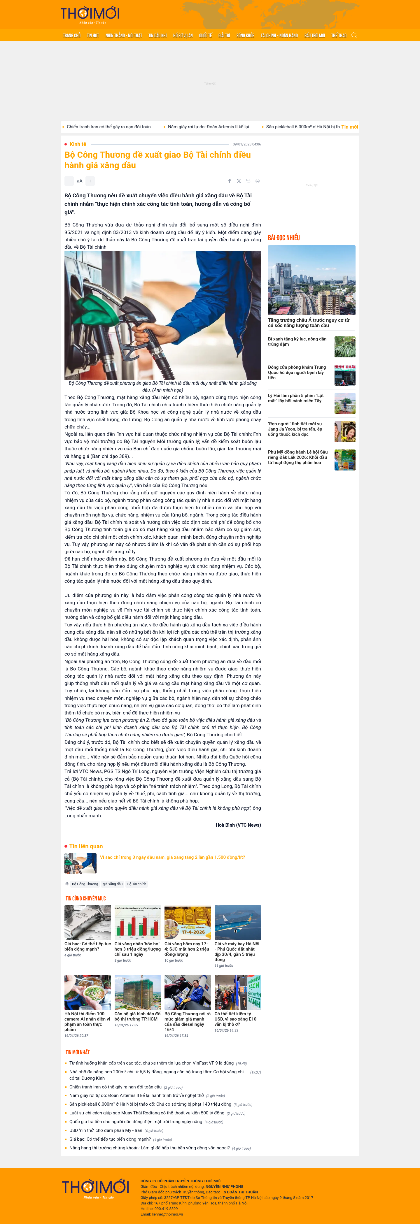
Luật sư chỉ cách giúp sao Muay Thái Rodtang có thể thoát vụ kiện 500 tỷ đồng (157, 1113)
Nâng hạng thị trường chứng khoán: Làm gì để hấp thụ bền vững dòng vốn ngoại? (160, 1148)
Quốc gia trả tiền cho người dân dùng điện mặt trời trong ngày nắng (146, 1122)
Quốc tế (205, 35)
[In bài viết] (257, 181)
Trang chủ (71, 35)
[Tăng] (90, 181)
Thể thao (338, 35)
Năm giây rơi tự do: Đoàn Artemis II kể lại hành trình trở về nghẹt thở (147, 1095)
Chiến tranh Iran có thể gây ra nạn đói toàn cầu (126, 1087)
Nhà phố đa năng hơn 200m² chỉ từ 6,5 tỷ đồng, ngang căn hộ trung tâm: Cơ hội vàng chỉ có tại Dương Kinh (165, 1075)
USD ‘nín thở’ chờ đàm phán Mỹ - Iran (116, 1130)
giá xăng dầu (113, 884)
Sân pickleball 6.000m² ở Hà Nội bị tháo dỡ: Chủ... (339, 126)
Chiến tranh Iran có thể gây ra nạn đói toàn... (134, 126)
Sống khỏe (245, 35)
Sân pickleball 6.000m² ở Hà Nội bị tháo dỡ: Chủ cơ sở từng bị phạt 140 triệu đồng (160, 1104)
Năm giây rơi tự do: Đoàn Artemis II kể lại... (234, 126)
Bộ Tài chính (136, 884)
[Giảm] (69, 181)
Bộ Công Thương (85, 884)
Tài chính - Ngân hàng (279, 35)
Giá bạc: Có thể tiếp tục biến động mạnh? (120, 1139)
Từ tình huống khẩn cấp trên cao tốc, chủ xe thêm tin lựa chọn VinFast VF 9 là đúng (158, 1063)
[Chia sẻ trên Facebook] (229, 181)
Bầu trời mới (314, 35)
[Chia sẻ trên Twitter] (238, 181)
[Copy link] (248, 180)
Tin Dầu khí (157, 35)
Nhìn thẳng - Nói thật (124, 35)
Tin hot (93, 35)
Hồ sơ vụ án (183, 35)
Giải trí (224, 35)
